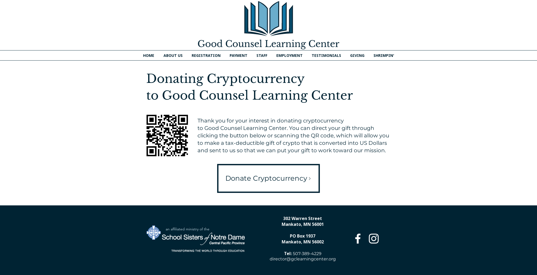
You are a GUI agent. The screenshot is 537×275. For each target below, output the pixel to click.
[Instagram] (373, 238)
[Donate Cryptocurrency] (268, 178)
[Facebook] (357, 238)
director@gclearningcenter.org (303, 258)
